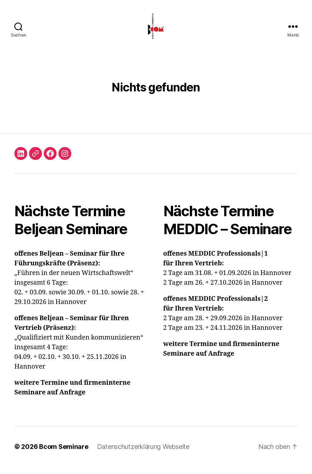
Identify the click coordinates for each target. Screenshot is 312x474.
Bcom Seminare (63, 454)
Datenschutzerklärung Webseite (143, 454)
